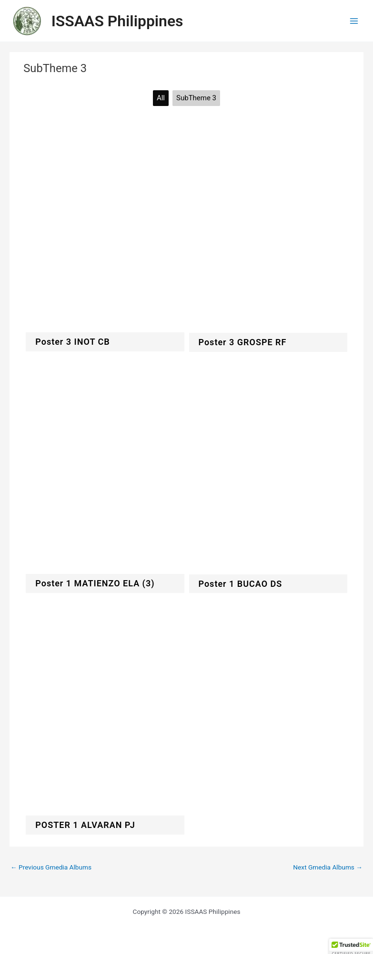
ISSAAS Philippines (117, 21)
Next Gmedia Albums (328, 867)
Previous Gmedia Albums (50, 867)
